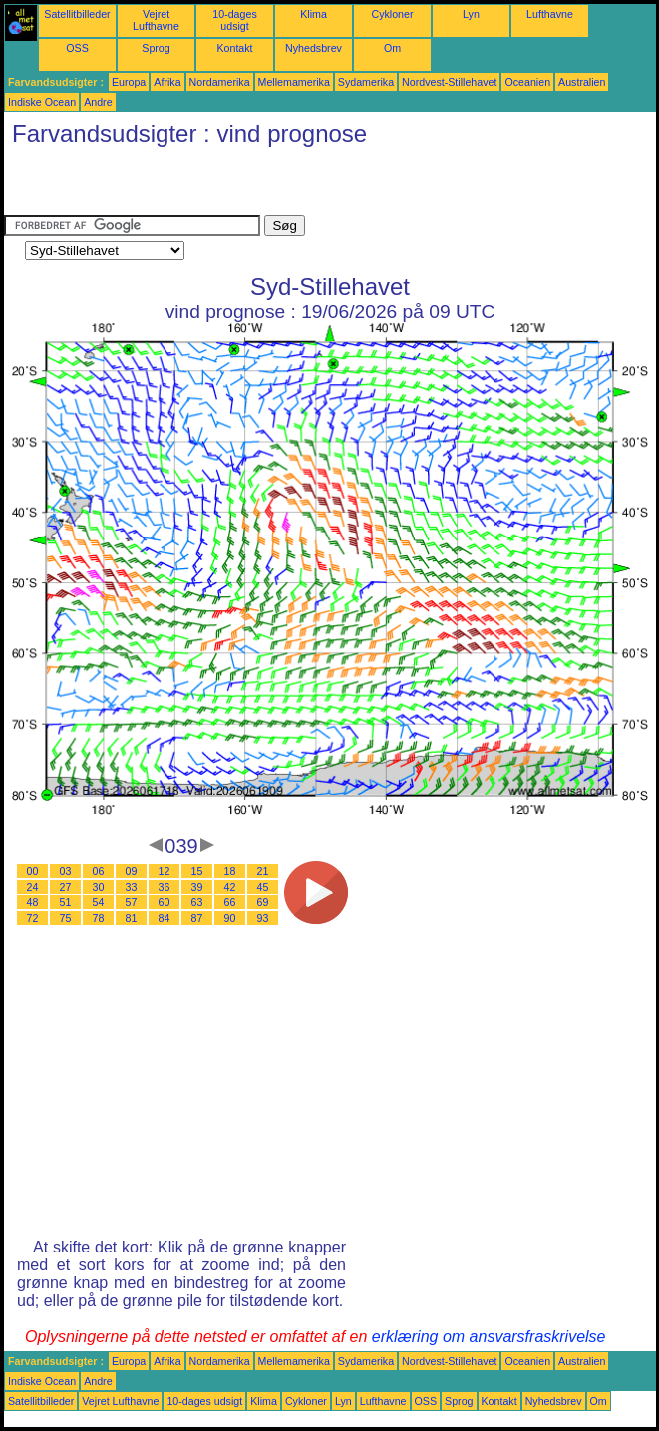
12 (164, 871)
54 (99, 902)
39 (197, 887)
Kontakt (234, 48)
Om (392, 48)
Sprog (155, 48)
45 (263, 887)
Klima (313, 14)
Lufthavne (549, 14)
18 (230, 871)
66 (230, 902)
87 (197, 918)
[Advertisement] (237, 185)
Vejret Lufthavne (156, 20)
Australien (581, 82)
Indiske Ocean (42, 102)
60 (164, 902)
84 (164, 918)
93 (263, 918)
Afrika (167, 82)
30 (99, 887)
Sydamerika (366, 82)
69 (263, 902)
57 (132, 902)
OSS (77, 48)
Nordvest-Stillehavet (449, 82)
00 (33, 871)
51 (66, 902)
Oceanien (527, 82)
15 (197, 871)
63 (197, 902)
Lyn (471, 14)
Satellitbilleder (77, 14)
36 (164, 887)
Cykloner (392, 14)
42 (230, 887)
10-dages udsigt (234, 20)
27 (66, 887)
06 (99, 871)
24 (33, 887)
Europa (129, 82)
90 (230, 918)
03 (66, 871)
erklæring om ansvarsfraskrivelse (489, 1336)
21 (263, 871)
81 (132, 918)
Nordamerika (219, 82)
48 (33, 902)
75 (66, 918)
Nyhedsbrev (313, 48)
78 (99, 918)
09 (132, 871)
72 (33, 918)
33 (132, 887)
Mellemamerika (294, 82)
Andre (98, 102)
